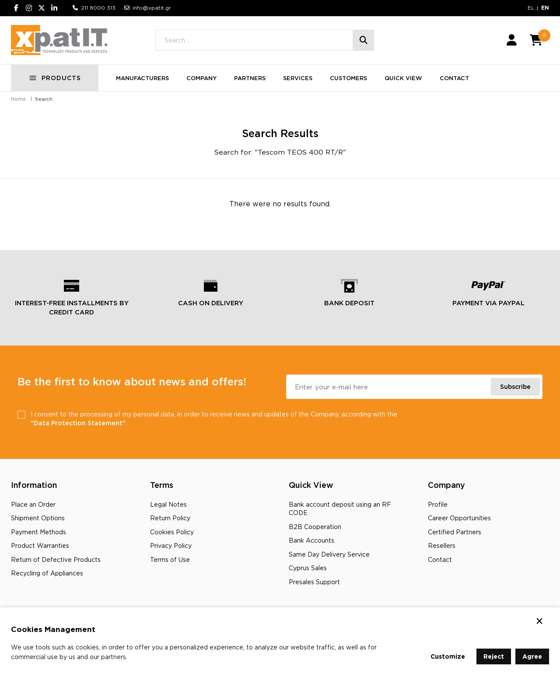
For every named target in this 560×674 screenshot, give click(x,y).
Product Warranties (40, 545)
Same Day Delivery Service (329, 554)
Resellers (441, 545)
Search (43, 99)
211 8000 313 (98, 8)
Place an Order (33, 504)
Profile (438, 504)
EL (531, 8)
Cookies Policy (172, 532)
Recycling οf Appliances (47, 573)
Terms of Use (170, 559)
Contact (440, 559)
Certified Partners (454, 532)
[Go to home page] (59, 40)
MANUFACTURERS (142, 78)
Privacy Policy (171, 545)
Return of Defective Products (56, 559)
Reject (493, 656)
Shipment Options (38, 518)
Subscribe (515, 386)
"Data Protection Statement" (78, 423)
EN (545, 8)
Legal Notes (168, 504)
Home (18, 99)
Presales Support (314, 582)
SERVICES (297, 78)
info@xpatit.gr (152, 8)
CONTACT (454, 78)
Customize (447, 656)
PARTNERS (250, 78)
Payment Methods (38, 532)
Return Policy (170, 518)
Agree (532, 656)
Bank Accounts (311, 540)
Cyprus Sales (308, 568)
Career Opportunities (459, 518)
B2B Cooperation (315, 526)
